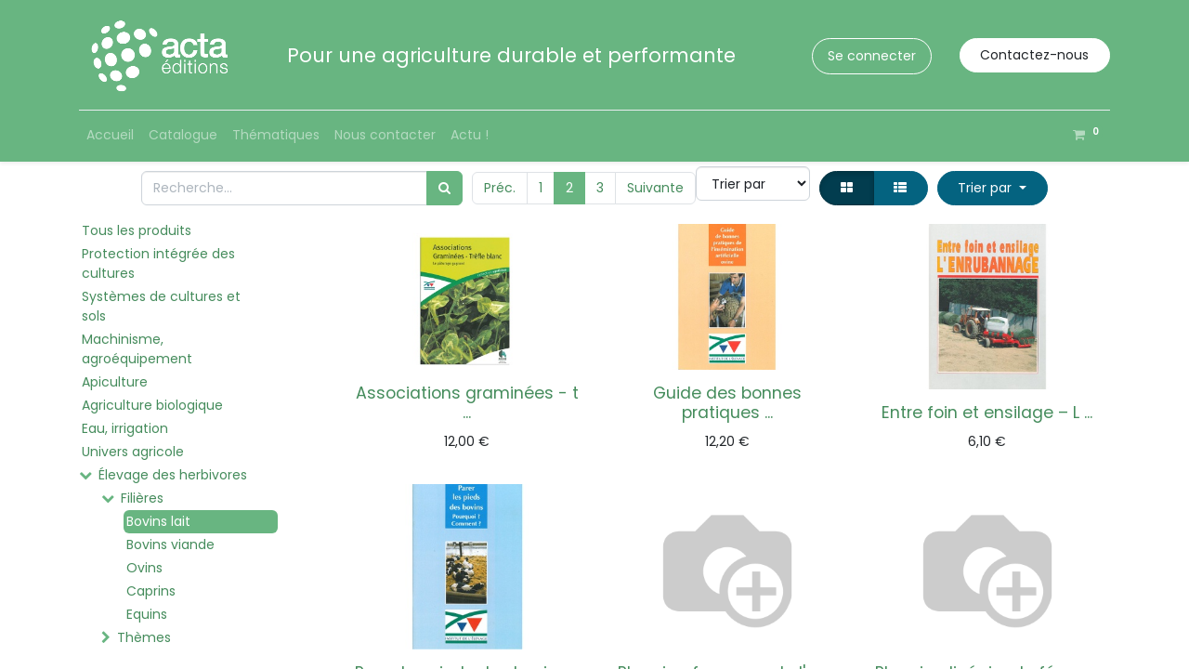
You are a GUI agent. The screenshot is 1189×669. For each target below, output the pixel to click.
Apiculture (115, 382)
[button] (992, 188)
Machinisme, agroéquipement (137, 349)
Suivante (655, 187)
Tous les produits (136, 230)
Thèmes (144, 637)
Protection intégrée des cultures (158, 263)
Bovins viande (170, 544)
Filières (142, 498)
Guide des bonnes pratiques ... (727, 403)
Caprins (151, 591)
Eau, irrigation (125, 428)
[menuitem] (110, 135)
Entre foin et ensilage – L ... (987, 412)
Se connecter (872, 55)
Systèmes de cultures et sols (161, 306)
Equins (146, 614)
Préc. (500, 187)
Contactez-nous (1034, 55)
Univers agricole (133, 451)
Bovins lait (158, 521)
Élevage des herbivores (172, 475)
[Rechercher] (444, 188)
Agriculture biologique (152, 405)
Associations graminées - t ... (467, 403)
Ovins (144, 567)
